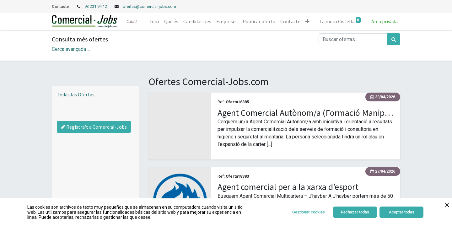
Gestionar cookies (308, 212)
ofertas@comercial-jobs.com (149, 6)
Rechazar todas (355, 212)
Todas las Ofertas (75, 94)
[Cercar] (393, 39)
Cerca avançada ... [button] (71, 49)
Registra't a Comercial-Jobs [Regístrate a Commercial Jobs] (94, 127)
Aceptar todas (401, 212)
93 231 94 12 (96, 6)
